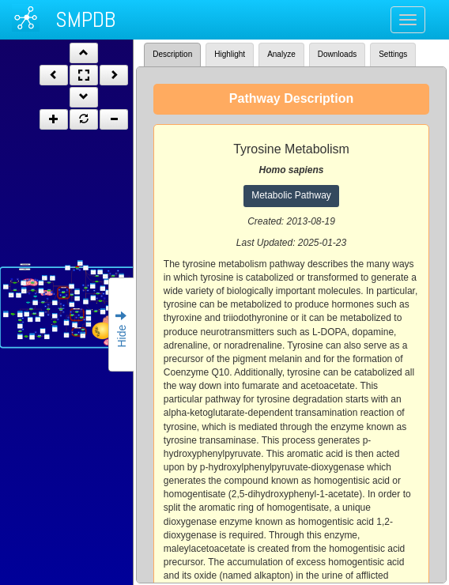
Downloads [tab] (337, 54)
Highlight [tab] (229, 54)
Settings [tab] (393, 54)
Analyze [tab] (281, 54)
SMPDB (85, 19)
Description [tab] (172, 54)
